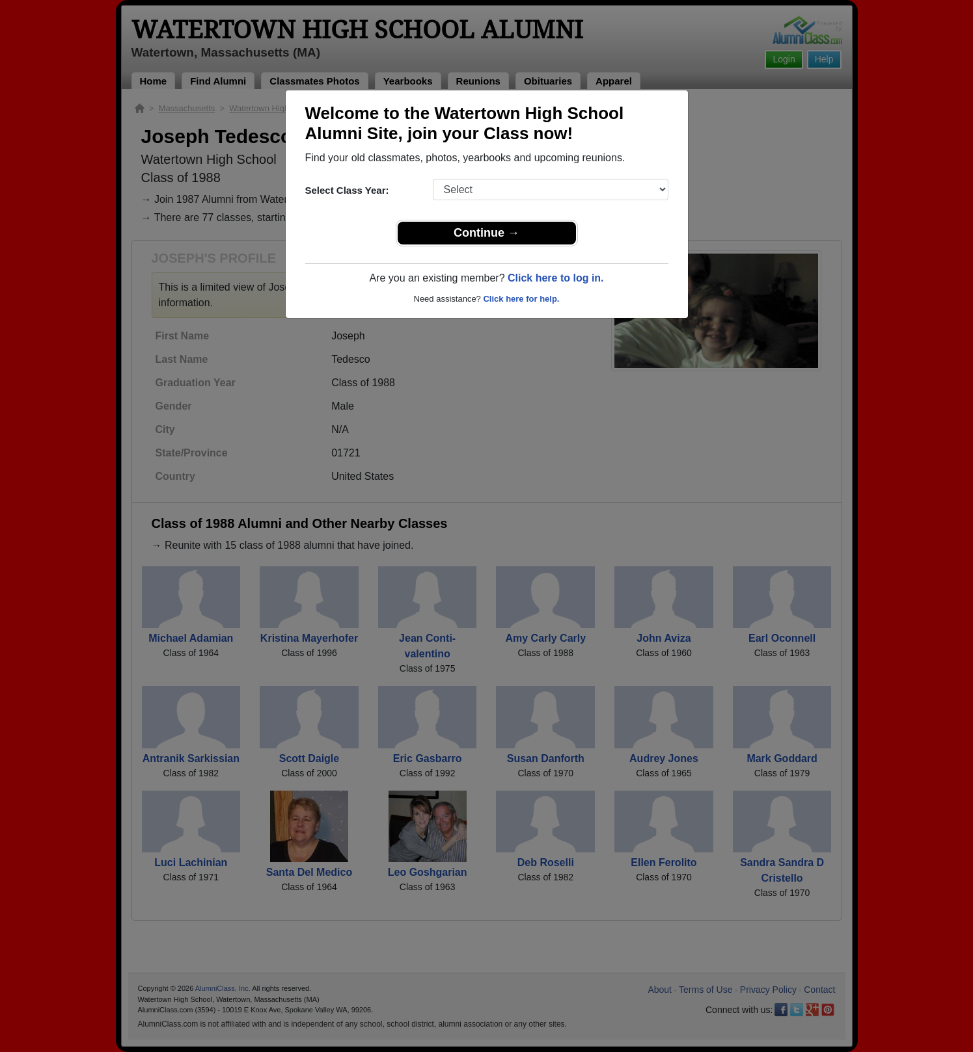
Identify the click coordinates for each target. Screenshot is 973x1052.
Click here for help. (521, 299)
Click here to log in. (556, 277)
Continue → (486, 232)
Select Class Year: (347, 190)
